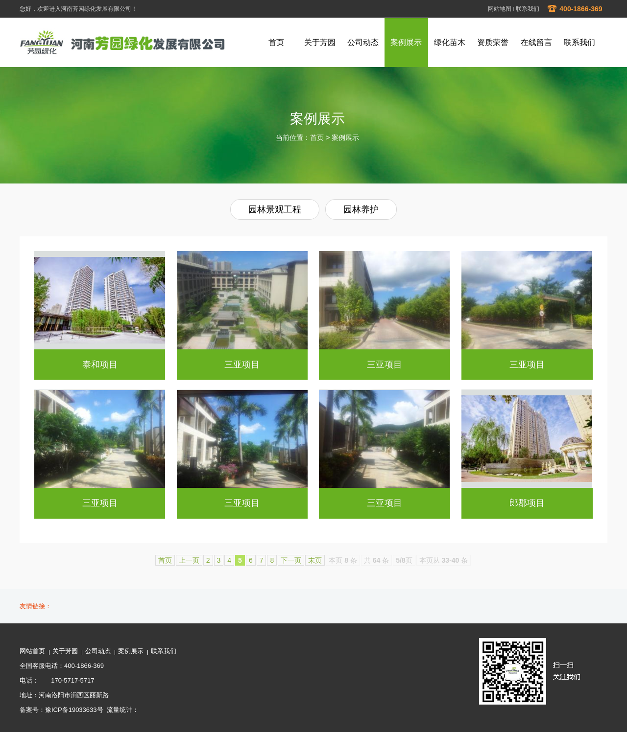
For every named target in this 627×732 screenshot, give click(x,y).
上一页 (189, 560)
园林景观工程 (274, 209)
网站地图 (499, 8)
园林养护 (361, 209)
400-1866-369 (574, 9)
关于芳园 (65, 651)
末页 (315, 560)
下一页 (291, 560)
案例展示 (345, 137)
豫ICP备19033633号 (74, 709)
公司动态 (98, 651)
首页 (317, 137)
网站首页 (32, 651)
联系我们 (527, 8)
